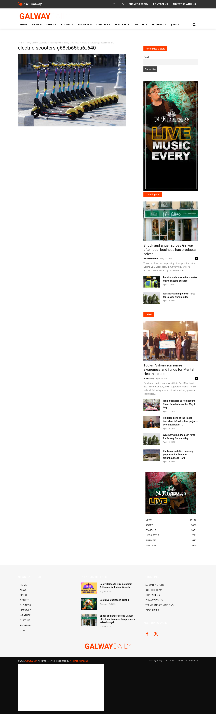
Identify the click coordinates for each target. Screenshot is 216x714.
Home (21, 42)
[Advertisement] (76, 164)
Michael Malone (150, 258)
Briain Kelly (148, 378)
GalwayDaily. (31, 660)
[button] (194, 24)
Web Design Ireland (79, 660)
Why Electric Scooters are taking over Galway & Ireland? (53, 42)
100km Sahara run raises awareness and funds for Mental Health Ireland (168, 369)
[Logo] (45, 16)
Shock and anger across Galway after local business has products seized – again (117, 619)
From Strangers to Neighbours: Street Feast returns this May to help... (179, 404)
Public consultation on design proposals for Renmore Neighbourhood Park (178, 454)
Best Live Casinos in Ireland (114, 600)
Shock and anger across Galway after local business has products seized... (169, 249)
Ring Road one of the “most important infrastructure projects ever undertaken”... (180, 421)
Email (146, 57)
